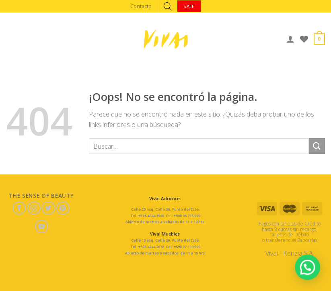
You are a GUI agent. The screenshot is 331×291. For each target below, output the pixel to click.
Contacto (141, 6)
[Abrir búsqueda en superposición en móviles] (168, 6)
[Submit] (317, 146)
